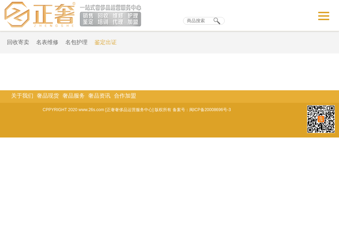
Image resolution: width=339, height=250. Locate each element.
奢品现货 (48, 96)
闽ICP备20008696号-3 (210, 109)
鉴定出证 (105, 42)
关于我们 (22, 96)
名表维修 (47, 42)
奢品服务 (74, 96)
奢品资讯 (99, 96)
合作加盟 (125, 96)
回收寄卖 (18, 42)
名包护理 (76, 42)
